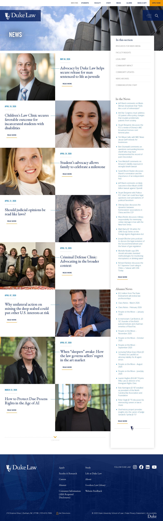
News (15, 35)
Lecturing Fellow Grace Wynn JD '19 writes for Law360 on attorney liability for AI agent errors (131, 356)
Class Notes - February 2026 (130, 307)
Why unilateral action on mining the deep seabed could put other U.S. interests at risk (27, 308)
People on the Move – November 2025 (127, 332)
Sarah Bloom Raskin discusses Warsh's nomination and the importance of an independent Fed (131, 175)
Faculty (97, 3)
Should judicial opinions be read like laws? (25, 211)
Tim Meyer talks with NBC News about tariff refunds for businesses (131, 139)
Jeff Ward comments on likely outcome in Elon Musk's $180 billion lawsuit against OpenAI (130, 185)
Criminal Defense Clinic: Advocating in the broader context (79, 261)
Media (118, 3)
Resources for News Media (128, 46)
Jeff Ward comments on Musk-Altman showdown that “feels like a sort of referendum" (130, 106)
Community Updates (125, 72)
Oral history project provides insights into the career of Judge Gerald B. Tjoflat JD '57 (131, 412)
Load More (55, 438)
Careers (62, 479)
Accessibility (152, 513)
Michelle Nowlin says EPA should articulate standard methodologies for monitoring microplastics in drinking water (130, 255)
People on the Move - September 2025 (127, 346)
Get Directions (63, 513)
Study (88, 467)
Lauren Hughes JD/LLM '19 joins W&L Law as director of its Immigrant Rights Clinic (131, 380)
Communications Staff (126, 85)
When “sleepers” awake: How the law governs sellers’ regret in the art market (82, 355)
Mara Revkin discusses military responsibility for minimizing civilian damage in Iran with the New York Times (130, 221)
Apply (62, 467)
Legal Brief (121, 59)
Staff (108, 3)
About (88, 479)
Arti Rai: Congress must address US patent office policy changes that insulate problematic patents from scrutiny (131, 117)
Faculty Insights (123, 52)
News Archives (122, 78)
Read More (67, 83)
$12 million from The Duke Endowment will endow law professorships (129, 295)
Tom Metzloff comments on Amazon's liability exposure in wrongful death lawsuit (130, 164)
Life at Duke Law (93, 473)
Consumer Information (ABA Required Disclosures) (70, 494)
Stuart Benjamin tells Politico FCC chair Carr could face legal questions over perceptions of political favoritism (130, 196)
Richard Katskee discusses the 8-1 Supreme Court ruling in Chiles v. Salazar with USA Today (130, 267)
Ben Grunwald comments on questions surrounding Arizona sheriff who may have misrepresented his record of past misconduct (131, 151)
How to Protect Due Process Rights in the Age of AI (26, 400)
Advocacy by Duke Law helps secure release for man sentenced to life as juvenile (82, 72)
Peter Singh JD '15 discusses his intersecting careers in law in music (131, 402)
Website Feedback (93, 490)
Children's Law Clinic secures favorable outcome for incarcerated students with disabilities (27, 121)
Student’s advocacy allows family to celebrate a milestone (82, 164)
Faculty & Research (68, 473)
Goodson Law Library (95, 485)
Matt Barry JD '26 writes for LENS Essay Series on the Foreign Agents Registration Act (131, 231)
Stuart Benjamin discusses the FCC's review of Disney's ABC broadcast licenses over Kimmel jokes (130, 129)
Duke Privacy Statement (135, 513)
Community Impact (124, 65)
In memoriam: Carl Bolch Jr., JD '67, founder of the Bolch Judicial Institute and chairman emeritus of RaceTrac (130, 322)
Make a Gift (142, 3)
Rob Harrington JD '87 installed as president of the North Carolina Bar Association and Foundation (130, 391)
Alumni (129, 3)
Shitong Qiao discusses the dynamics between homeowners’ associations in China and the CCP (130, 209)
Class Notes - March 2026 (128, 302)
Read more (122, 277)
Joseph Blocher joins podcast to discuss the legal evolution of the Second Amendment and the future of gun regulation (131, 242)
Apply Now (156, 3)
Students (85, 3)
